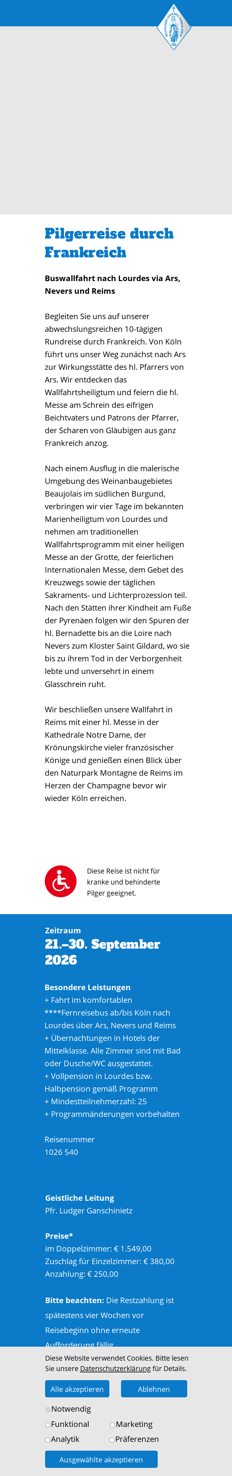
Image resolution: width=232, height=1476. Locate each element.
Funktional (70, 1423)
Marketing (134, 1423)
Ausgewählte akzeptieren (101, 1459)
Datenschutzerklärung (115, 1368)
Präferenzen (137, 1438)
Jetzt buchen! (116, 1395)
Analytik (65, 1438)
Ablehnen (154, 1389)
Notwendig (71, 1408)
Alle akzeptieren (77, 1389)
